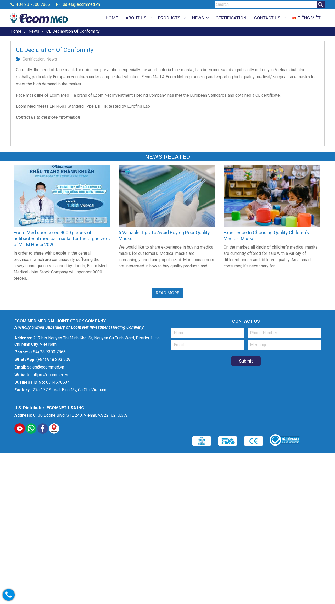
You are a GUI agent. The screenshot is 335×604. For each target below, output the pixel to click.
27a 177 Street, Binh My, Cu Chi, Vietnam (69, 389)
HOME (112, 17)
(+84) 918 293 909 (53, 359)
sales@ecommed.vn (78, 4)
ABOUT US (136, 17)
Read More (167, 292)
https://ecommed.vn (51, 374)
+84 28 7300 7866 (30, 4)
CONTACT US (267, 17)
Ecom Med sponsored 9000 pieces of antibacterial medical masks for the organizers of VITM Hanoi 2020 (62, 238)
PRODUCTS (169, 17)
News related (167, 156)
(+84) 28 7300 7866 (47, 351)
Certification (33, 59)
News (51, 59)
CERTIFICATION (231, 17)
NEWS (198, 17)
